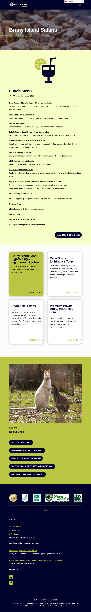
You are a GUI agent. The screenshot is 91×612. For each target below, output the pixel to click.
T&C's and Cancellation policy (27, 474)
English (69, 1)
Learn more (72, 292)
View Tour (34, 292)
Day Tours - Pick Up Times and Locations (32, 466)
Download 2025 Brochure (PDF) (27, 450)
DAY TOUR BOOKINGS (68, 234)
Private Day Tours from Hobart (23, 550)
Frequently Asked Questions (26, 458)
